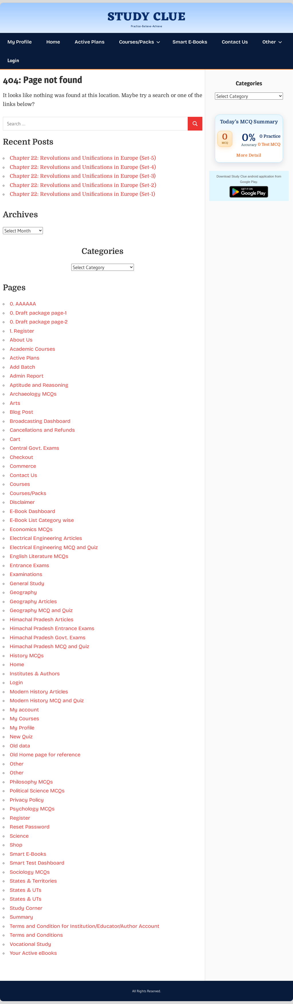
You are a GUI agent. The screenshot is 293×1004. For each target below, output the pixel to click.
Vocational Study (30, 944)
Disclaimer (22, 502)
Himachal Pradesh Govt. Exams (48, 637)
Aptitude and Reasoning (39, 385)
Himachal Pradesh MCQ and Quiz (49, 646)
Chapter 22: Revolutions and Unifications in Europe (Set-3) (83, 176)
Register (20, 818)
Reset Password (30, 827)
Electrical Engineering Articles (46, 538)
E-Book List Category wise (42, 520)
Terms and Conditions (36, 935)
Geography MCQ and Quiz (41, 610)
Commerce (23, 466)
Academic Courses (32, 349)
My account (24, 710)
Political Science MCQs (37, 791)
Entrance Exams (29, 565)
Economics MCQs (31, 529)
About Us (21, 340)
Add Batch (22, 367)
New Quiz (21, 736)
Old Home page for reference (45, 754)
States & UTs (25, 890)
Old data (20, 746)
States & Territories (33, 881)
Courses (20, 484)
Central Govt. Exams (34, 448)
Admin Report (26, 376)
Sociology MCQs (30, 872)
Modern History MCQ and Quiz (47, 700)
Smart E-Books (190, 42)
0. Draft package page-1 (38, 313)
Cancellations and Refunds (42, 430)
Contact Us (235, 42)
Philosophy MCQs (31, 782)
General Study (27, 583)
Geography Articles (33, 601)
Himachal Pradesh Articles (42, 619)
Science (19, 836)
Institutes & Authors (35, 673)
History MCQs (27, 655)
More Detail (249, 155)
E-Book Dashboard (32, 511)
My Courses (24, 718)
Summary (21, 917)
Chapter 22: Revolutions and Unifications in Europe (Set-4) (83, 167)
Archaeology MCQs (33, 394)
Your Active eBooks (33, 953)
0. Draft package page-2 (39, 322)
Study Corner (26, 908)
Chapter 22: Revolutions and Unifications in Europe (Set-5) (83, 158)
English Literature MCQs (39, 556)
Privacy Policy (27, 800)
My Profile (19, 42)
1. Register (22, 331)
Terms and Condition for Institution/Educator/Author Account (84, 926)
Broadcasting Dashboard (40, 421)
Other (272, 42)
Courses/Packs (139, 42)
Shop (16, 845)
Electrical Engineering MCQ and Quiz (54, 547)
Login (13, 60)
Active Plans (89, 42)
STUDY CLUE (146, 17)
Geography (23, 592)
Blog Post (21, 412)
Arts (15, 403)
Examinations (26, 574)
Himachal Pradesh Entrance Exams (52, 628)
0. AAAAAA (23, 304)
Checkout (21, 457)
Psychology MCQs (32, 809)
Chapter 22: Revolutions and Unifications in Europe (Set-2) (83, 185)
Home (53, 42)
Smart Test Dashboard (37, 863)
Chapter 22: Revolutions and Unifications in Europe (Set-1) (82, 194)
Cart (15, 439)
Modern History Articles (39, 692)
